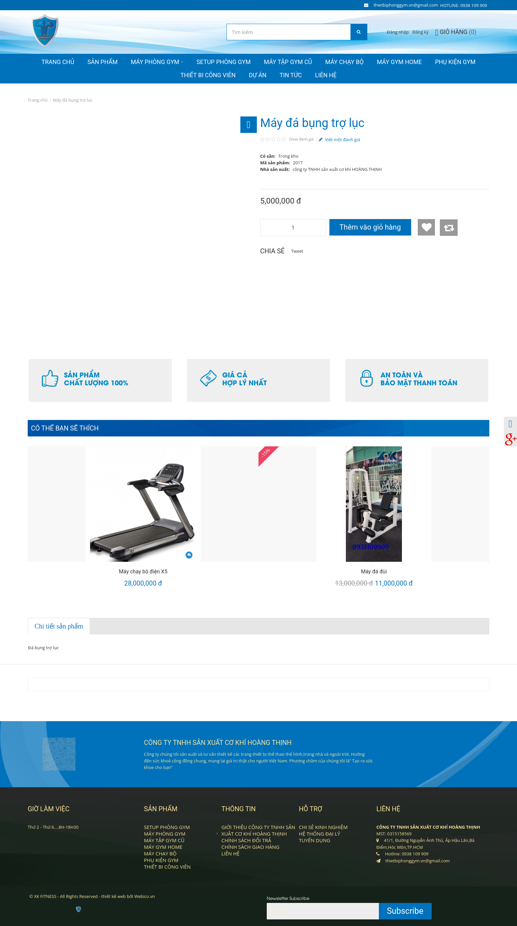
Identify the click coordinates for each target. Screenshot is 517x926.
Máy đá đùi (374, 571)
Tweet (297, 251)
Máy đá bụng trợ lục (72, 100)
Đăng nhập (398, 32)
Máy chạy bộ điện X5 (143, 571)
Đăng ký (420, 32)
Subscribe (405, 911)
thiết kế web (113, 896)
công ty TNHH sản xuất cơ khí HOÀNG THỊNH (337, 169)
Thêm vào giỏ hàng (370, 227)
